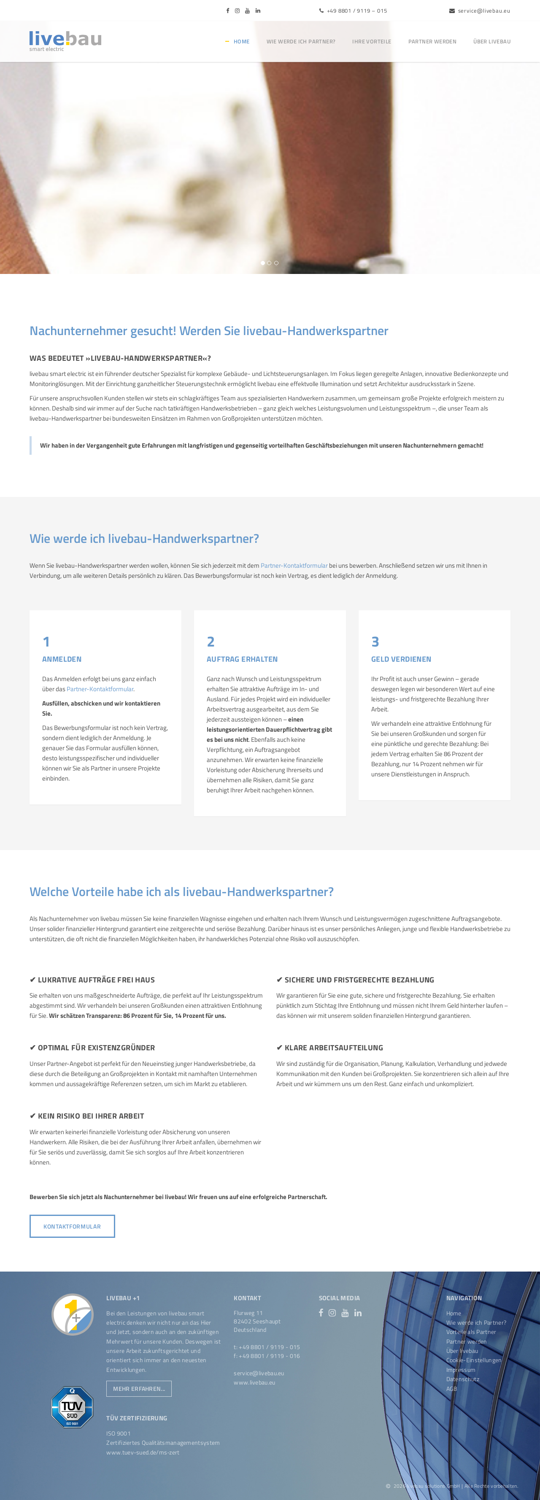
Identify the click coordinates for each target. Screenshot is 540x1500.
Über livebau (491, 41)
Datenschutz (462, 1378)
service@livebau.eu (479, 10)
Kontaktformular (72, 1226)
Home (242, 41)
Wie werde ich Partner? (301, 41)
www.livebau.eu (254, 1382)
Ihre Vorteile (371, 41)
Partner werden (432, 41)
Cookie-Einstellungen (474, 1359)
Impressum (461, 1369)
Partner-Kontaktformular (294, 565)
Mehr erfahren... (139, 1388)
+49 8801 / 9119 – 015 (353, 10)
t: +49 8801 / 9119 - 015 (267, 1346)
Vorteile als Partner (471, 1331)
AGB (452, 1388)
